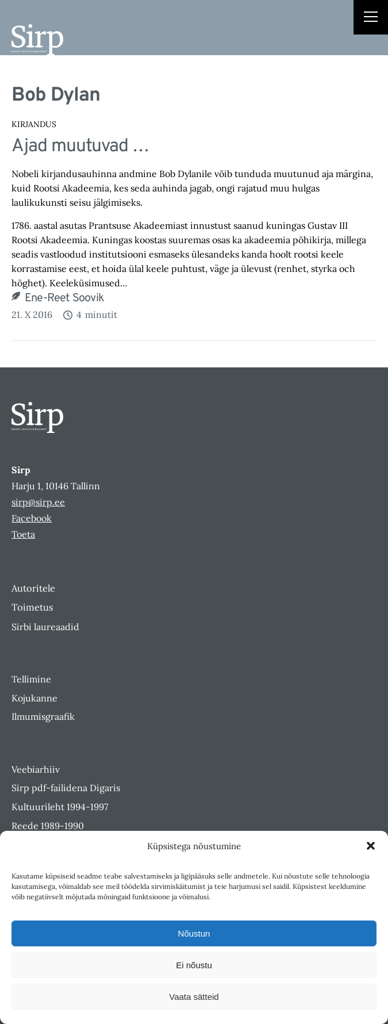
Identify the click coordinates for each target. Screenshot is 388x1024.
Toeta (23, 534)
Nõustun (194, 933)
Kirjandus (33, 124)
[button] (371, 846)
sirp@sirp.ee (38, 502)
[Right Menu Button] (371, 18)
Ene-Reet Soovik (64, 298)
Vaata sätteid (193, 997)
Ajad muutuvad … (80, 146)
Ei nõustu (194, 965)
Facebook (31, 518)
